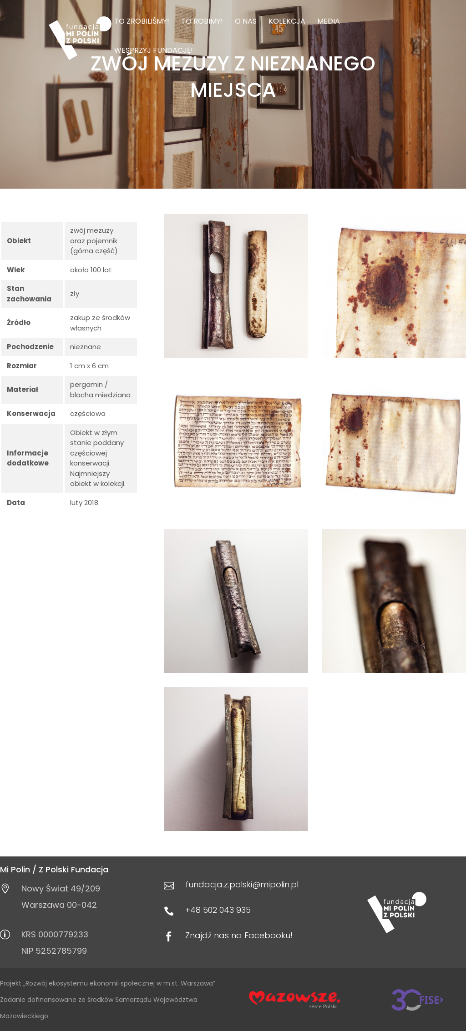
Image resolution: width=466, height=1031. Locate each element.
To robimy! (202, 22)
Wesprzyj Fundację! (153, 51)
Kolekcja (286, 22)
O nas (246, 22)
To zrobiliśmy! (141, 22)
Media (328, 22)
